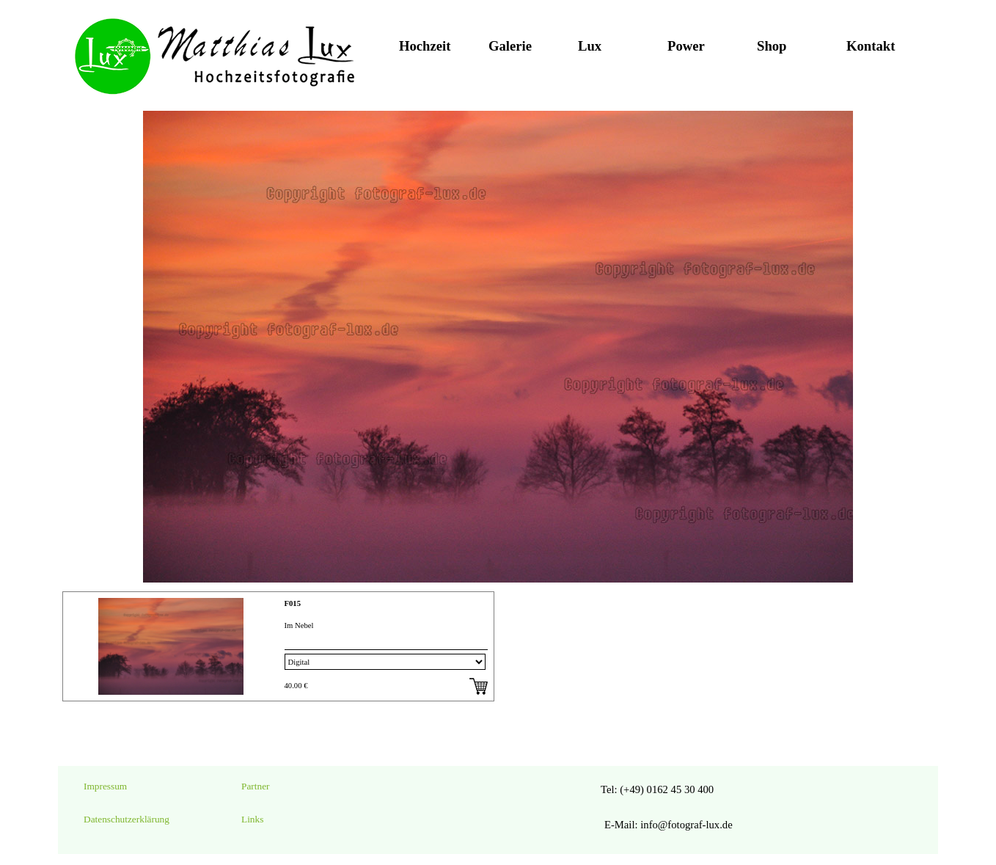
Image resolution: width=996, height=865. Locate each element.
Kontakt (870, 46)
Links (252, 819)
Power (686, 46)
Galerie (510, 46)
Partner (255, 786)
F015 (293, 603)
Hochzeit (424, 46)
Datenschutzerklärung (126, 819)
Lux (589, 46)
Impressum (105, 786)
